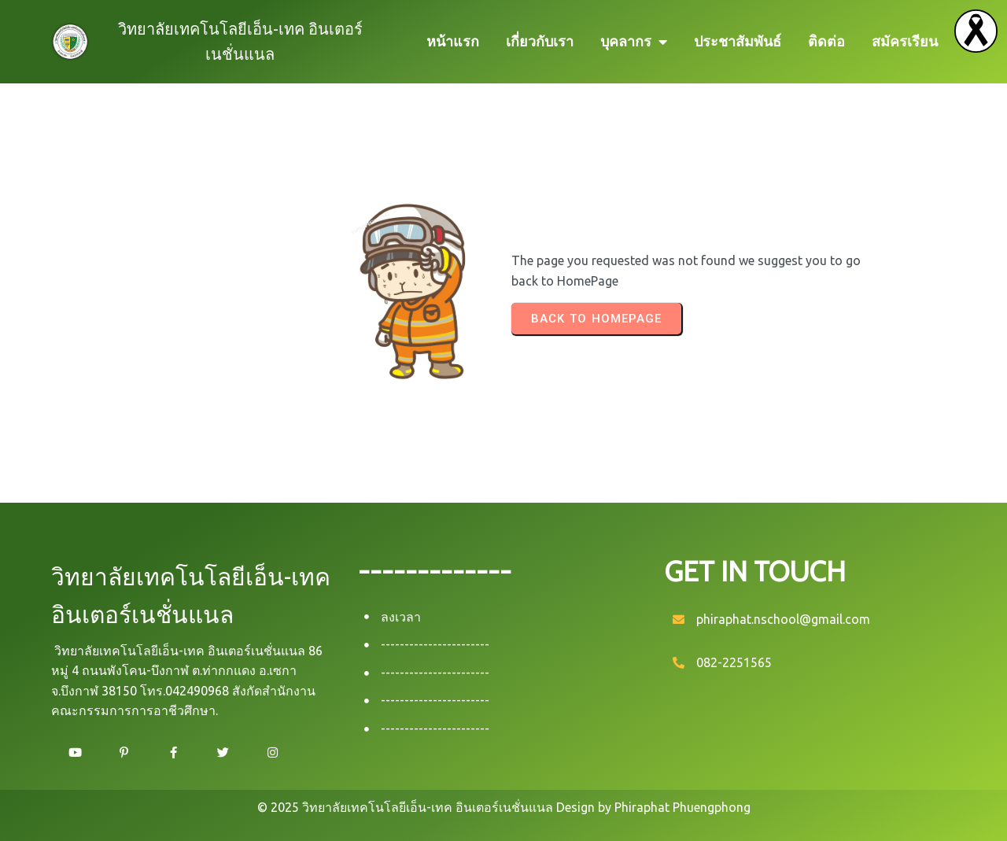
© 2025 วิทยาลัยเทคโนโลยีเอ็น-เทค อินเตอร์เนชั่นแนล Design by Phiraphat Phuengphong (504, 807)
